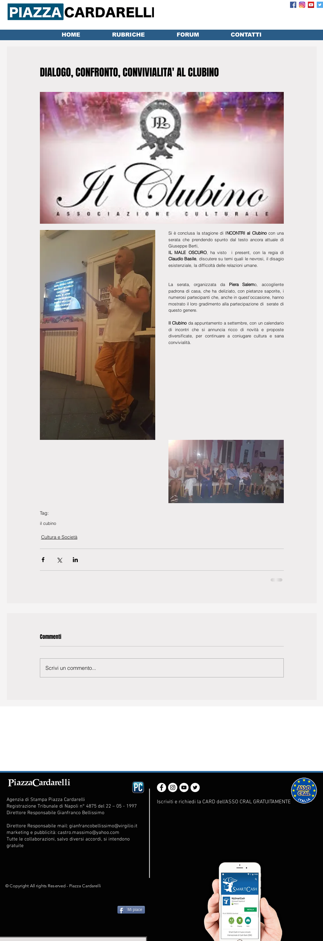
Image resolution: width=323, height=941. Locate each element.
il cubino (48, 523)
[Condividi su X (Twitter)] (59, 559)
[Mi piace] (131, 910)
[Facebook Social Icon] (293, 5)
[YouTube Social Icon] (311, 5)
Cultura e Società (59, 537)
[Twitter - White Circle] (195, 787)
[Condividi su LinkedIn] (75, 559)
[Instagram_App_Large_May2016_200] (302, 5)
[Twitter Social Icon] (320, 5)
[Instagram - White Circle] (172, 787)
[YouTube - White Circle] (184, 787)
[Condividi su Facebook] (43, 559)
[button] (128, 35)
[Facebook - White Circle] (161, 787)
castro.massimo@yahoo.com (88, 833)
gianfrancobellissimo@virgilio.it (103, 826)
